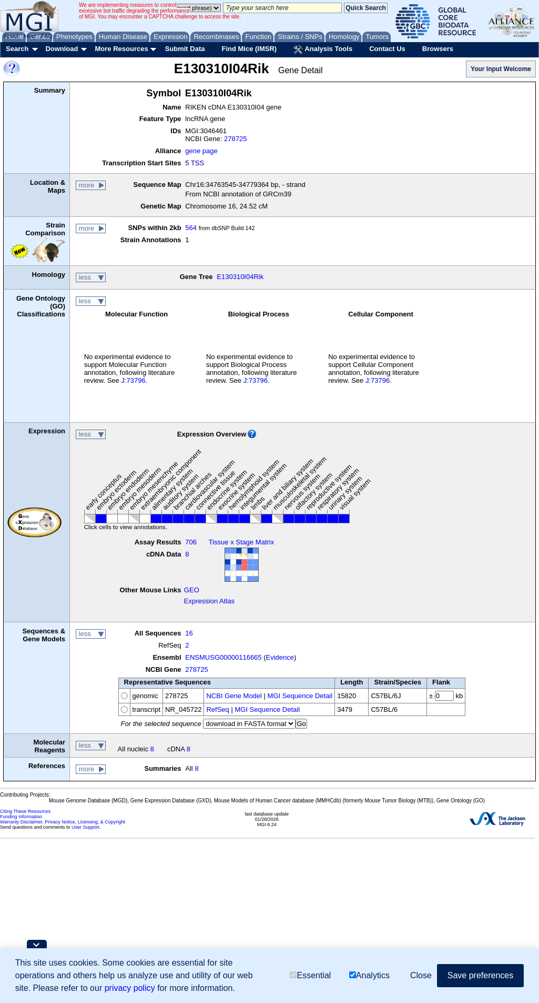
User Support (85, 827)
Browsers (437, 49)
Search (17, 49)
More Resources (121, 49)
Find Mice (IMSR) (249, 49)
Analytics (369, 975)
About (11, 36)
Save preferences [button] (480, 975)
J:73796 (133, 380)
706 (191, 542)
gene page (201, 151)
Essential (310, 975)
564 (191, 228)
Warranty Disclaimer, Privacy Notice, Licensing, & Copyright (62, 822)
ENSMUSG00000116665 (223, 657)
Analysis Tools (322, 49)
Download (61, 49)
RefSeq (217, 709)
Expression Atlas (209, 601)
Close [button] (421, 975)
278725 (235, 139)
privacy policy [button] (130, 988)
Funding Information (21, 816)
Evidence (280, 657)
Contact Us (387, 49)
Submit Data (185, 49)
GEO (191, 590)
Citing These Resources (25, 811)
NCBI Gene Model (234, 696)
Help (30, 36)
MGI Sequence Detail (300, 696)
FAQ (47, 36)
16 (188, 633)
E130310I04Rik (240, 277)
